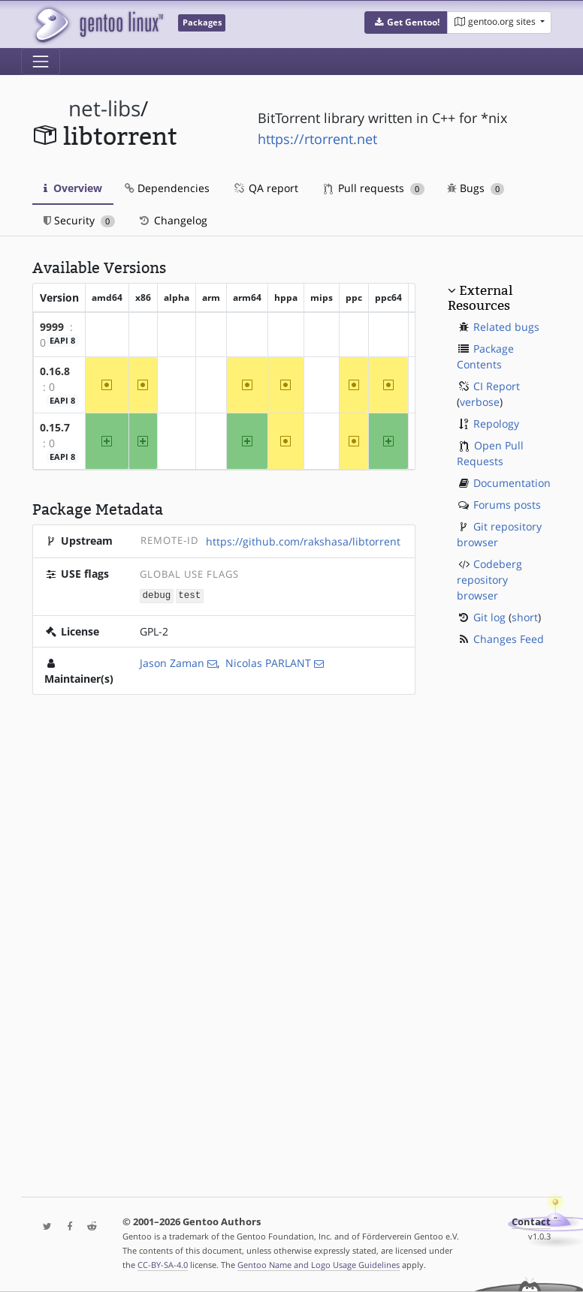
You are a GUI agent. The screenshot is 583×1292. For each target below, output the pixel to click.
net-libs (104, 108)
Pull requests (374, 188)
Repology (496, 423)
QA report (265, 188)
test (189, 595)
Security (79, 220)
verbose (480, 402)
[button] (406, 22)
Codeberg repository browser (489, 579)
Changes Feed (508, 639)
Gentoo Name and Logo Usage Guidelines (318, 1264)
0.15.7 (55, 427)
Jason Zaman (172, 662)
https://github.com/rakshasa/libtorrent (303, 541)
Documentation (512, 483)
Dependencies (167, 188)
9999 (52, 327)
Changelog (172, 220)
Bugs (476, 188)
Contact (531, 1221)
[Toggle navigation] (40, 61)
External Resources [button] (480, 298)
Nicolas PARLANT (268, 662)
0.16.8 (55, 371)
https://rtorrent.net (317, 139)
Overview (73, 188)
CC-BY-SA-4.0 (162, 1264)
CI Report (496, 386)
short (525, 617)
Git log (489, 617)
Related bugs (506, 327)
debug (157, 595)
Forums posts (507, 504)
